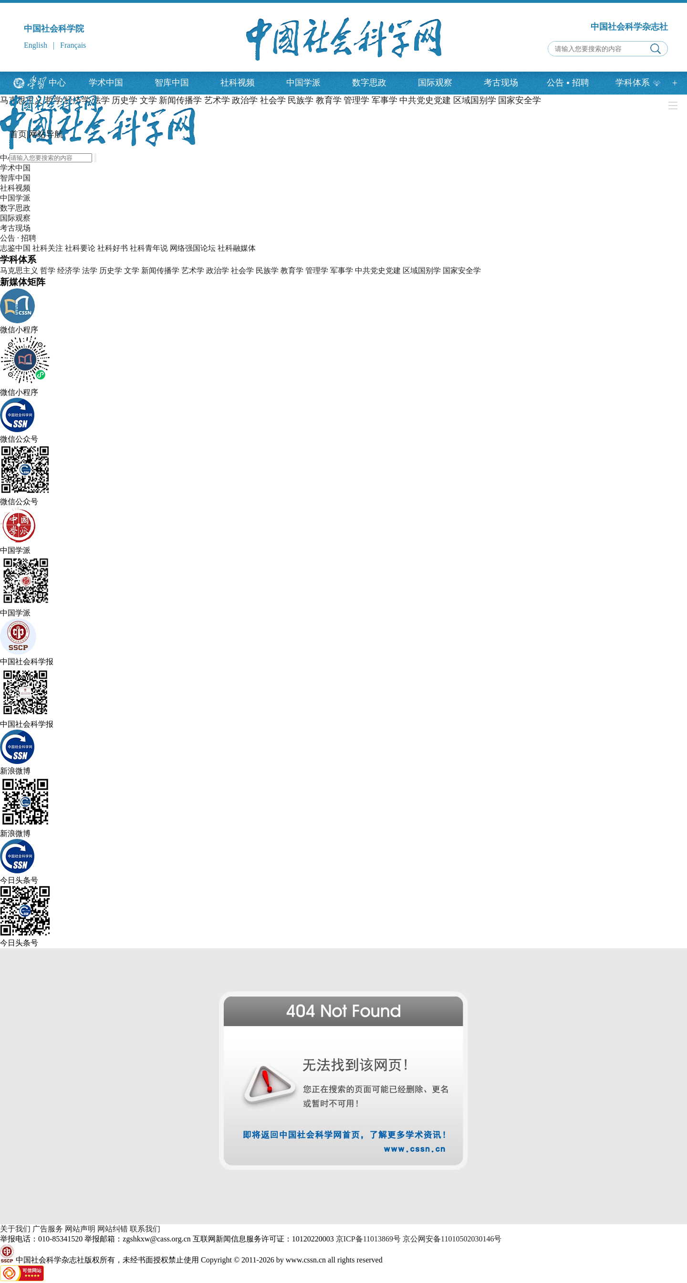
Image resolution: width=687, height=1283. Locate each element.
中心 (57, 82)
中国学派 (303, 82)
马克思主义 (19, 270)
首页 (18, 134)
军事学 (341, 270)
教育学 (292, 270)
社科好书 (112, 248)
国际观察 (435, 82)
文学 (131, 270)
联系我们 (145, 1229)
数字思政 (369, 82)
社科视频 (237, 82)
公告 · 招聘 (18, 238)
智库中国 (172, 82)
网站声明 (80, 1229)
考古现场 (501, 82)
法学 (89, 270)
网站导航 (46, 134)
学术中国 (106, 82)
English (35, 45)
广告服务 (47, 1229)
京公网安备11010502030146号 (452, 1239)
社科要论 (80, 248)
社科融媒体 (237, 248)
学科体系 (638, 82)
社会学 (242, 270)
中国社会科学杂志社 (629, 27)
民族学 (267, 270)
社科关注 (47, 248)
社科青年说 (149, 248)
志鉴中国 (15, 248)
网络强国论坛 (193, 248)
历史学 (110, 270)
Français (73, 45)
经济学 (68, 270)
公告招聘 (568, 82)
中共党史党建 (378, 270)
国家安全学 (462, 270)
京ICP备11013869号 (368, 1239)
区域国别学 (422, 270)
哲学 (47, 270)
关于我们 (15, 1229)
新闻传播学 (160, 270)
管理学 (316, 270)
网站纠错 (112, 1229)
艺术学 (192, 270)
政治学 (217, 270)
